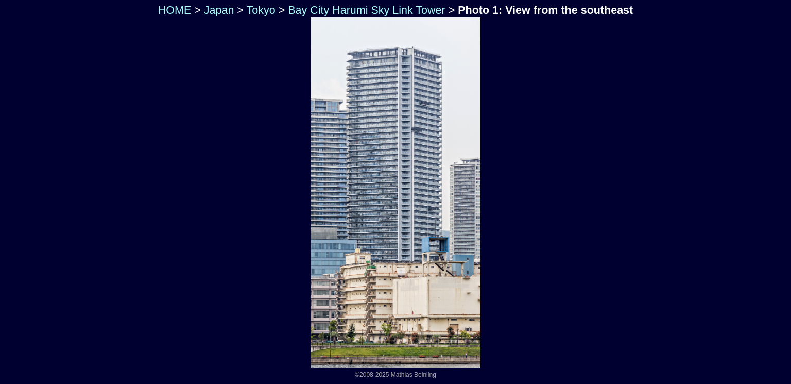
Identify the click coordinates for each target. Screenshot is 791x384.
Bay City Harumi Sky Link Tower (366, 10)
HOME (173, 10)
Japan (219, 10)
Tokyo (260, 10)
